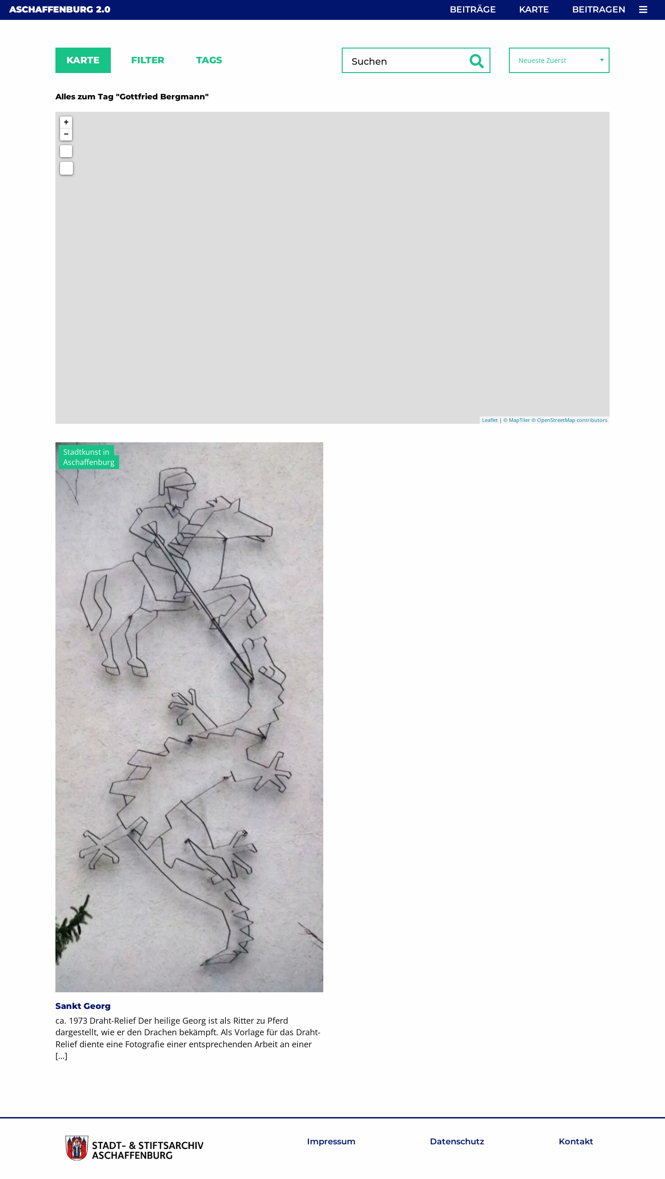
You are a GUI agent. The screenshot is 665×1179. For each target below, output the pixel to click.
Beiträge (473, 9)
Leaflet (490, 419)
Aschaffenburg (59, 9)
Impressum (331, 1141)
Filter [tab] (147, 60)
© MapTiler (516, 419)
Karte (534, 9)
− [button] (66, 134)
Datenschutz (457, 1141)
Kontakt (576, 1141)
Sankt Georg (83, 1006)
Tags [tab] (209, 60)
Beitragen (598, 9)
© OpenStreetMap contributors (569, 419)
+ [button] (66, 122)
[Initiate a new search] (66, 151)
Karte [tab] (82, 60)
